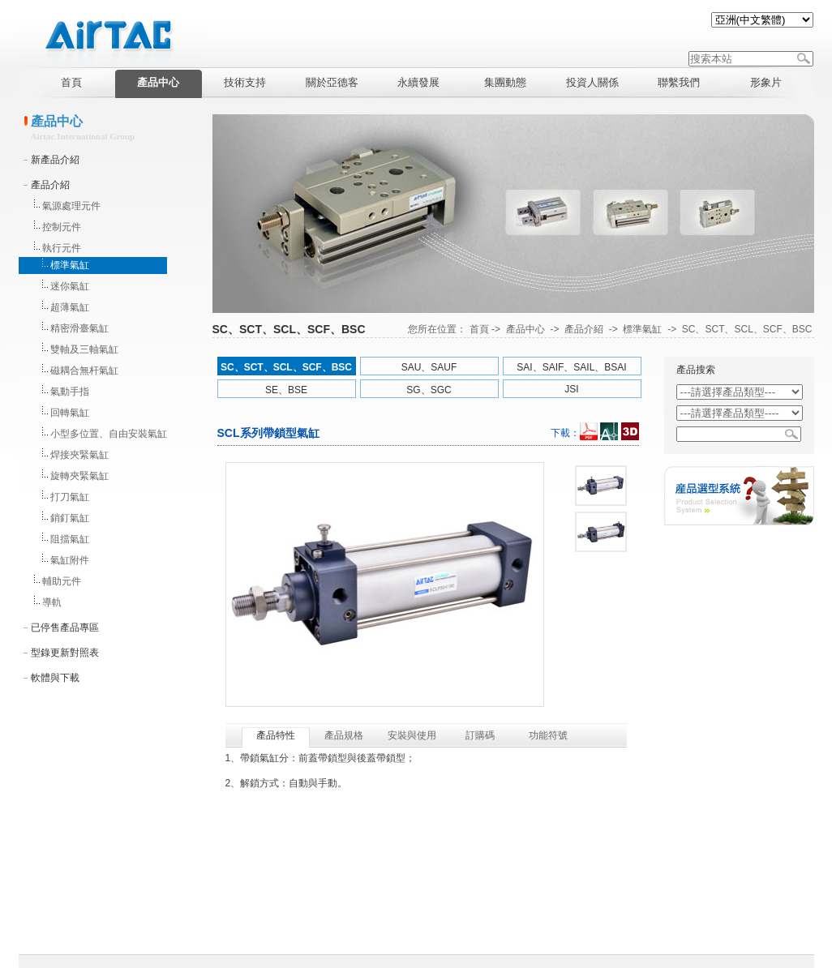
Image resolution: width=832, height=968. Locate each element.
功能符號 (548, 735)
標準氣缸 (69, 265)
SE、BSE (286, 390)
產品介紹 (50, 185)
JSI (571, 389)
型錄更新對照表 (65, 652)
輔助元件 (61, 581)
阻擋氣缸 (69, 539)
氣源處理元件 (71, 206)
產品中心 (525, 329)
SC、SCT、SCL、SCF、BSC (747, 329)
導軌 (52, 602)
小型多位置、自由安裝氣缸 (108, 433)
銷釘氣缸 (69, 518)
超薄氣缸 (69, 307)
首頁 (479, 329)
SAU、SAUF (429, 367)
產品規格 (343, 735)
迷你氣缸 (69, 286)
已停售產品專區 (65, 627)
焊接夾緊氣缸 (79, 454)
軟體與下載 (55, 677)
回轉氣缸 (69, 412)
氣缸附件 (69, 560)
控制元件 (61, 227)
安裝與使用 (412, 735)
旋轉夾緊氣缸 (79, 476)
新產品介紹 (55, 159)
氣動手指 (69, 391)
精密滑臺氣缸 (79, 328)
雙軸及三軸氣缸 (84, 349)
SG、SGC (428, 390)
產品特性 (275, 735)
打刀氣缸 (69, 497)
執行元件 (61, 248)
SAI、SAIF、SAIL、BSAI (571, 367)
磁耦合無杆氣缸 (84, 370)
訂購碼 (480, 735)
